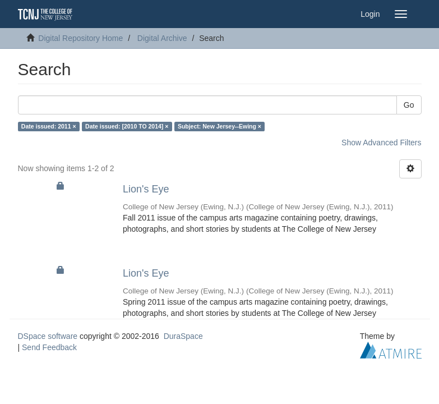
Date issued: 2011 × (48, 126)
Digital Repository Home (80, 38)
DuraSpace (183, 336)
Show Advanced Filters (381, 142)
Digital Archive (162, 38)
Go (409, 104)
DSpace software (48, 336)
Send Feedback (49, 347)
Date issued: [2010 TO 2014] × (126, 126)
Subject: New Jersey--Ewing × (219, 126)
